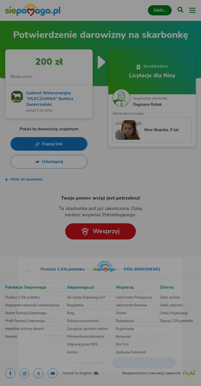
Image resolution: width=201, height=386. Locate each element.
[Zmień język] (14, 259)
